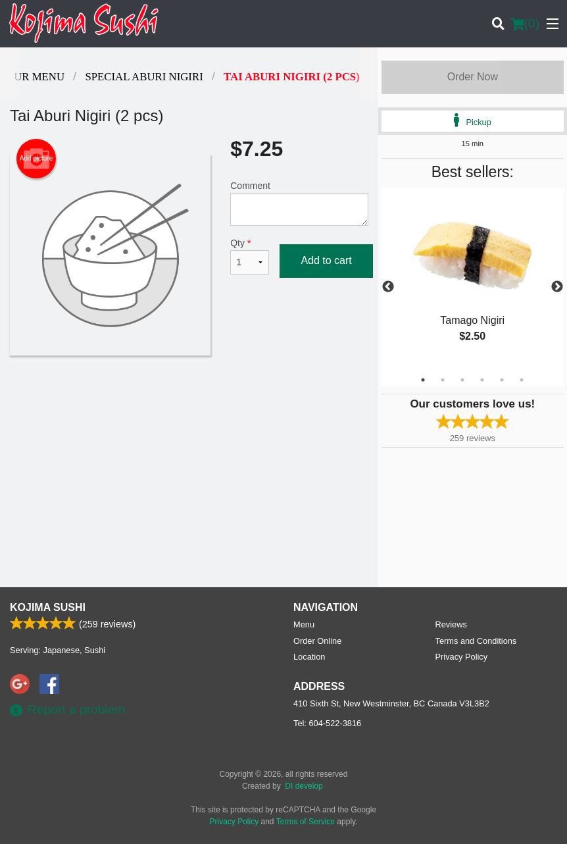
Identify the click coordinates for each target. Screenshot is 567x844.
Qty (249, 256)
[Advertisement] (189, 398)
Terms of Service (305, 821)
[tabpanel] (472, 279)
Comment (299, 203)
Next (557, 287)
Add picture (36, 158)
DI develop (303, 786)
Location (309, 657)
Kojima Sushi (48, 607)
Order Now (472, 76)
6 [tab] (521, 379)
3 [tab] (462, 379)
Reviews (451, 624)
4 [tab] (482, 379)
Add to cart (326, 260)
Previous (388, 287)
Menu (303, 624)
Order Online (317, 641)
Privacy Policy (461, 657)
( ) (524, 24)
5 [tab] (501, 379)
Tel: (327, 723)
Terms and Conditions (476, 641)
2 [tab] (442, 379)
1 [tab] (423, 379)
